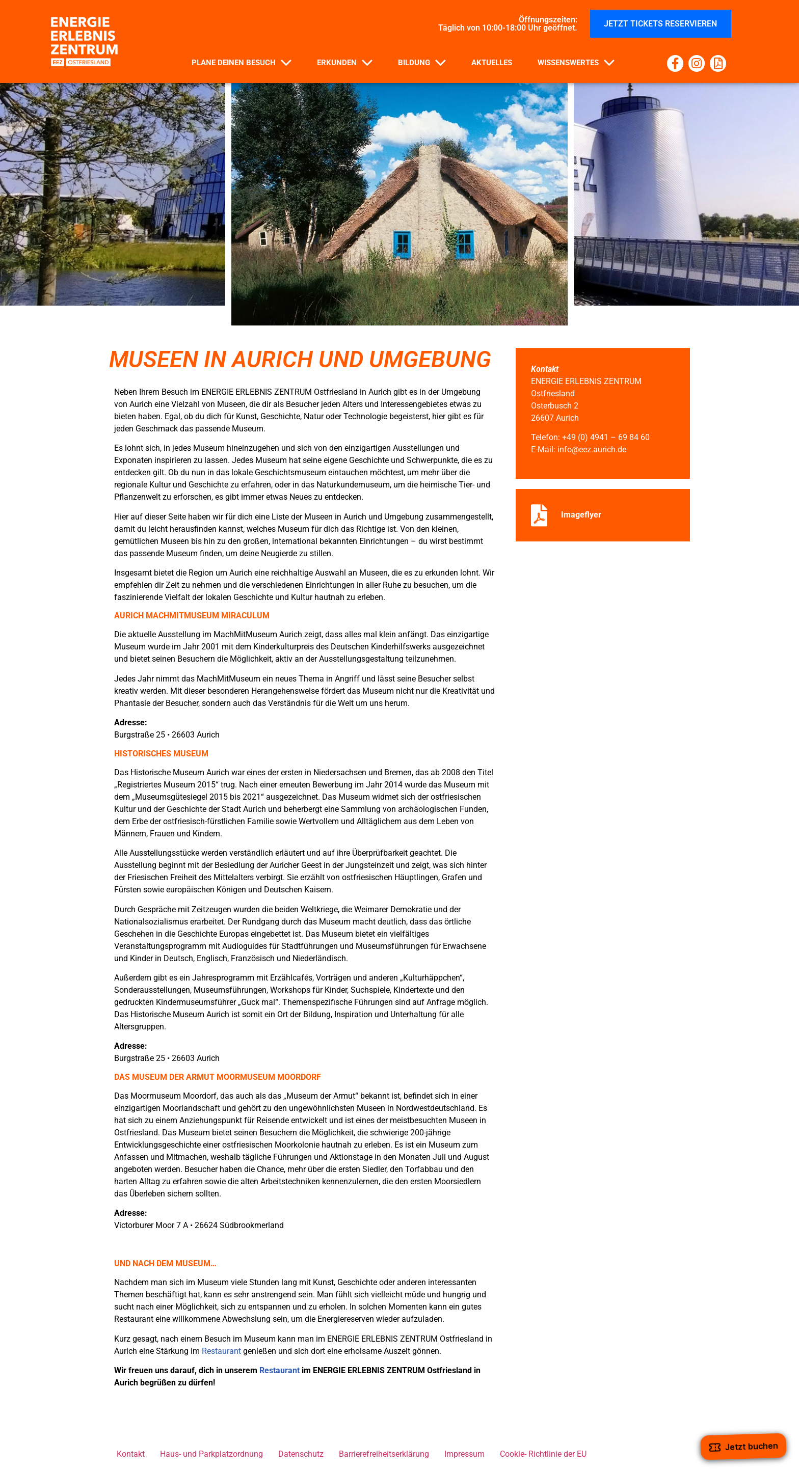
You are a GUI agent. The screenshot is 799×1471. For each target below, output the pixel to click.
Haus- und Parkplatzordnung (211, 1454)
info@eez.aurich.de (591, 449)
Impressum (464, 1454)
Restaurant (221, 1351)
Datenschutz (301, 1454)
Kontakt (131, 1454)
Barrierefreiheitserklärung (384, 1454)
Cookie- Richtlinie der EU (543, 1454)
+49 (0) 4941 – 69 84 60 (606, 437)
